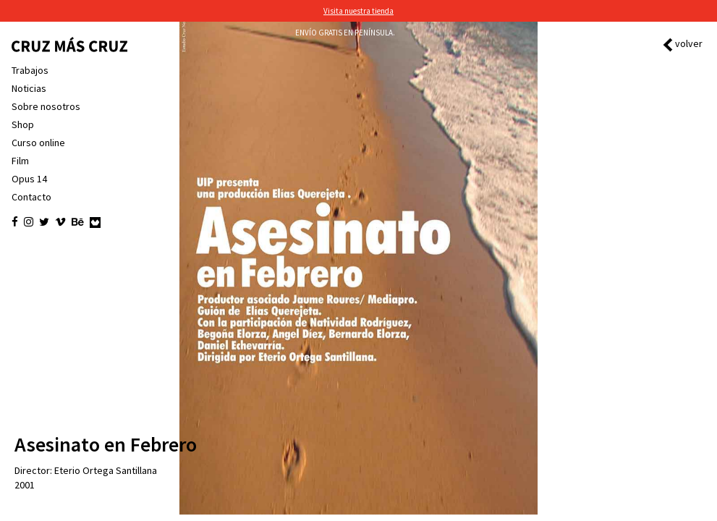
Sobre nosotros (46, 106)
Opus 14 (29, 178)
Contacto (31, 196)
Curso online (38, 142)
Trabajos (30, 70)
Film (20, 160)
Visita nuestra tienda (358, 11)
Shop (23, 124)
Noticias (29, 88)
